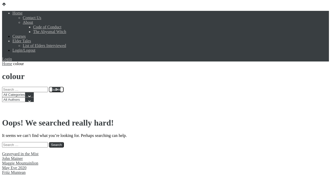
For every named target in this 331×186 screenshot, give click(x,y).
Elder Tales (21, 41)
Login (7, 59)
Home (17, 13)
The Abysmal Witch (49, 31)
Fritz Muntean (14, 172)
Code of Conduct (47, 27)
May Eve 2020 (14, 168)
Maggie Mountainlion (20, 163)
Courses (19, 36)
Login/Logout (23, 50)
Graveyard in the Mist (20, 154)
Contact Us (32, 18)
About (28, 22)
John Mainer (12, 158)
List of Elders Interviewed (44, 45)
